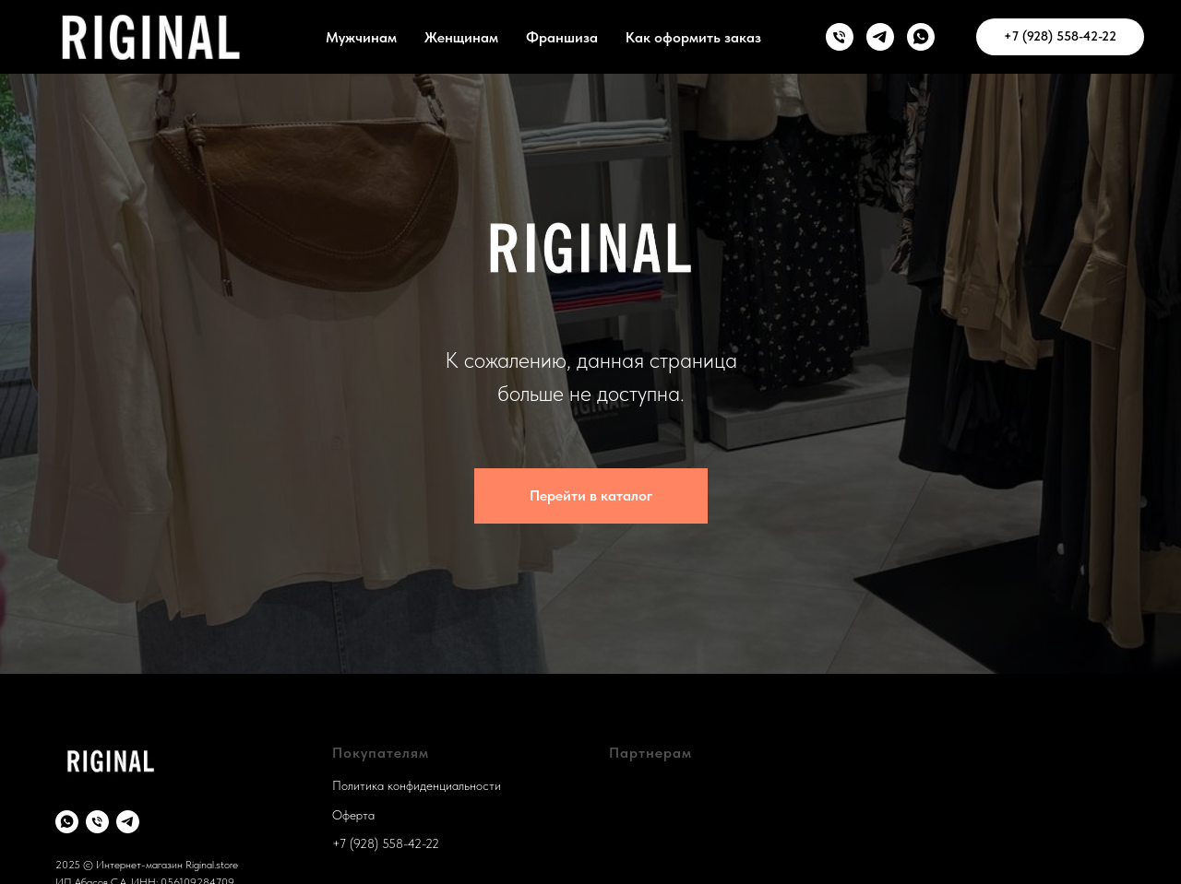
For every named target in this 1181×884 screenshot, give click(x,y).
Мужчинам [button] (361, 37)
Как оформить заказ (693, 37)
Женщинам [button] (461, 37)
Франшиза (562, 37)
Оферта (353, 814)
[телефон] (839, 37)
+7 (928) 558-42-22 (385, 843)
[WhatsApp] (921, 37)
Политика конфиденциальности (416, 785)
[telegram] (127, 821)
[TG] (880, 37)
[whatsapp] (66, 821)
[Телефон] (97, 821)
